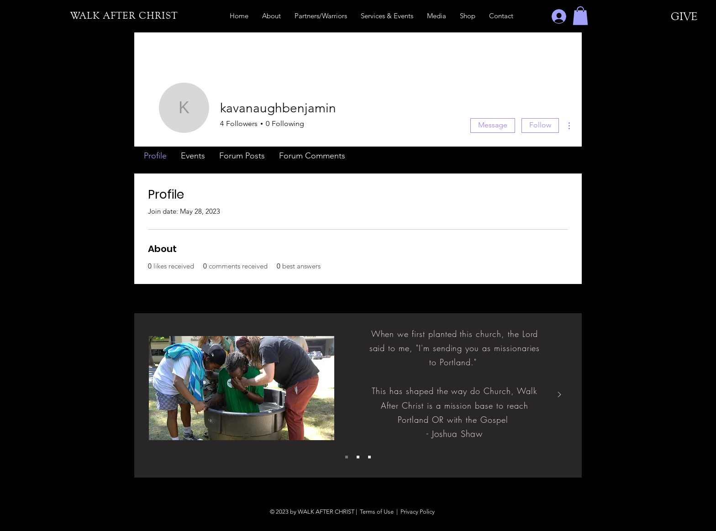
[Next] (559, 395)
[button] (580, 15)
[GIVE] (684, 16)
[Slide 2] (358, 457)
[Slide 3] (369, 457)
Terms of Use (377, 511)
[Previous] (156, 395)
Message (492, 125)
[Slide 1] (346, 457)
